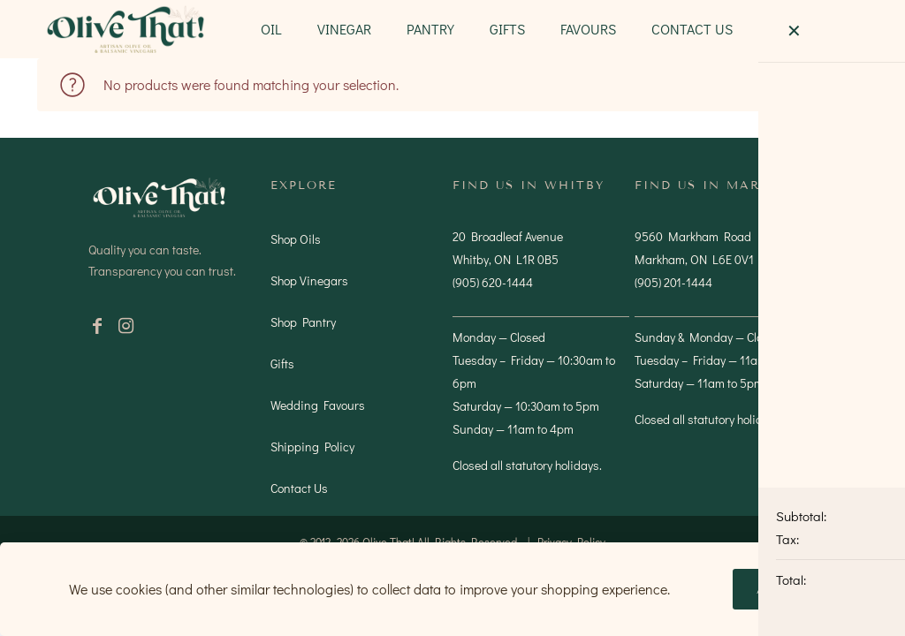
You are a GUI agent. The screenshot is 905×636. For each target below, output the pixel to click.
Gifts (282, 363)
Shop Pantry (303, 322)
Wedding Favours (317, 405)
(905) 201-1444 (673, 282)
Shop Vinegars (309, 280)
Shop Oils (295, 239)
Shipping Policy (312, 446)
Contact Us (299, 488)
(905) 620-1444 (492, 282)
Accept (784, 589)
